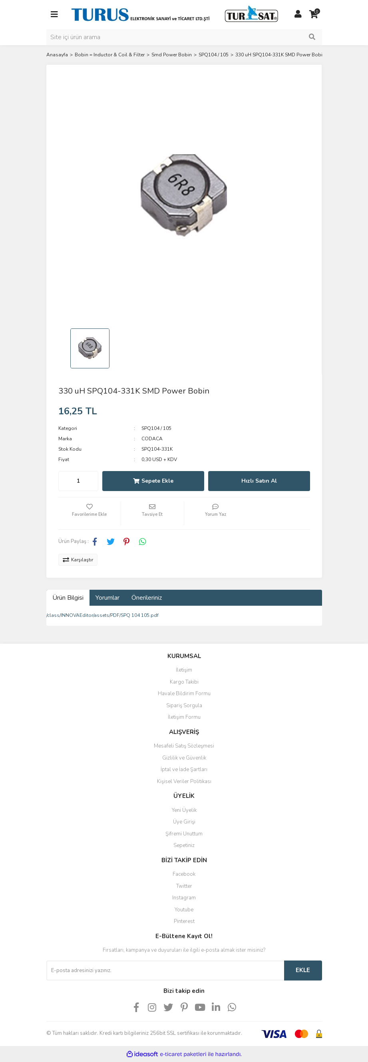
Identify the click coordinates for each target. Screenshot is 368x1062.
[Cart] (314, 14)
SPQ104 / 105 (156, 428)
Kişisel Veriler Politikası (184, 781)
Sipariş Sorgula (184, 705)
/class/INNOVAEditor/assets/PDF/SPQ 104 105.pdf (102, 615)
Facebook (184, 874)
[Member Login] (298, 14)
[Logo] (176, 14)
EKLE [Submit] (303, 970)
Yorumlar (107, 597)
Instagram (184, 897)
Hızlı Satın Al (259, 481)
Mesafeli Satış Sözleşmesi (184, 746)
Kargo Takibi (184, 682)
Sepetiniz (184, 845)
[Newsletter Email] (165, 970)
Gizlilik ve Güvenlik (184, 758)
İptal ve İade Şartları (184, 769)
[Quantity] (78, 481)
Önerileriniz (146, 597)
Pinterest (184, 921)
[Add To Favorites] (89, 513)
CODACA (152, 439)
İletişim (184, 670)
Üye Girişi (184, 821)
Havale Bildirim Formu (184, 693)
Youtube (184, 909)
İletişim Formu (184, 717)
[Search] (184, 37)
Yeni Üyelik (184, 810)
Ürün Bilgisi (68, 597)
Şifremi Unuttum (184, 833)
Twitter (184, 886)
